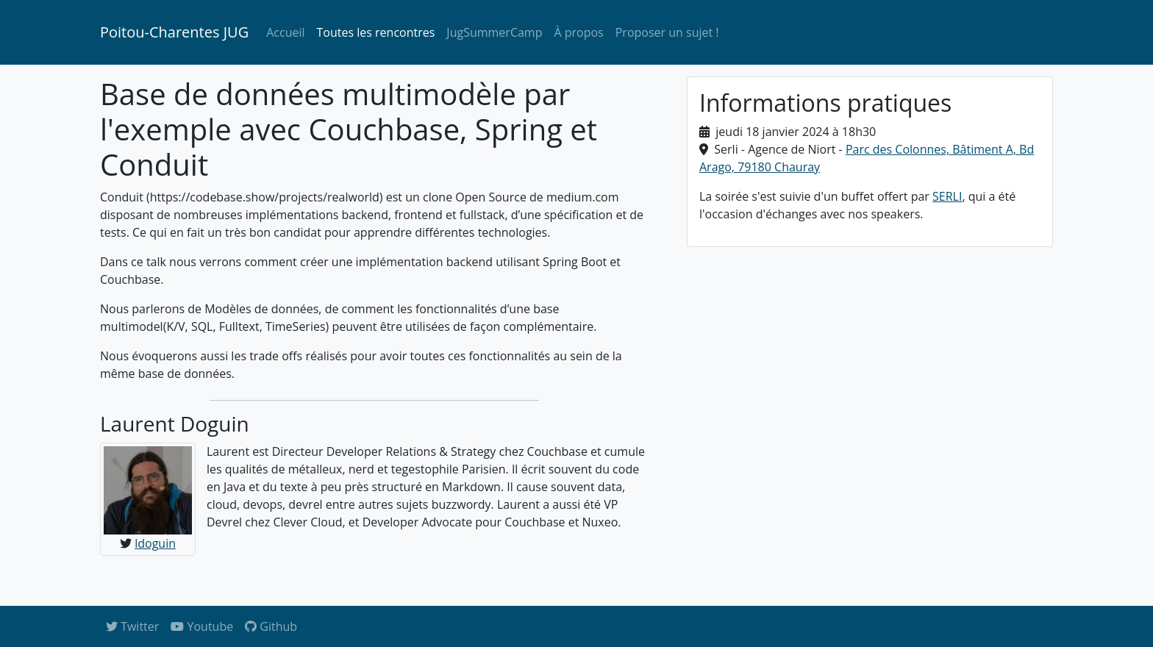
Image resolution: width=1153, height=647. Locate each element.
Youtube (202, 626)
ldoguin (155, 543)
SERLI (947, 196)
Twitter (132, 626)
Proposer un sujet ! (667, 32)
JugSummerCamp (494, 32)
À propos (578, 32)
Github (271, 626)
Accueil (285, 32)
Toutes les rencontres (376, 32)
